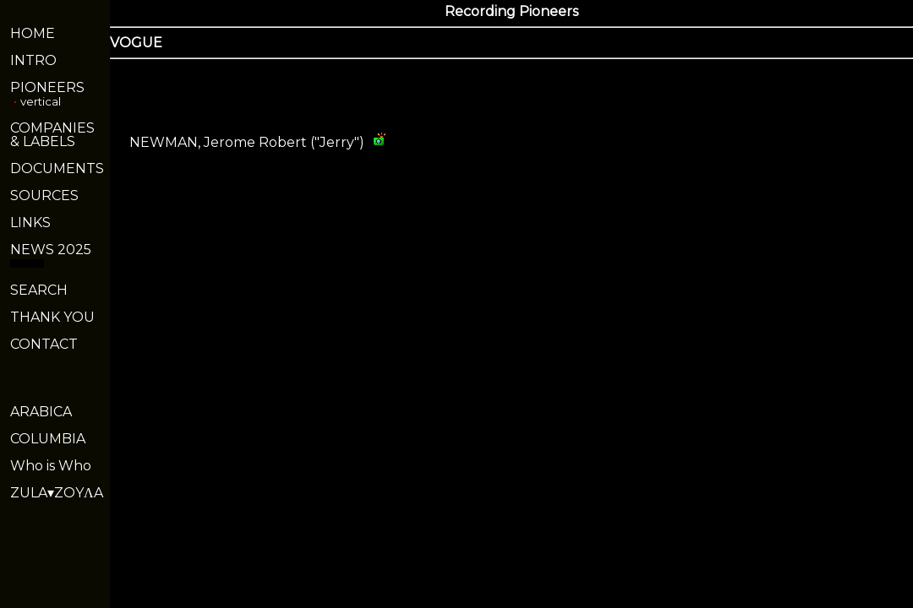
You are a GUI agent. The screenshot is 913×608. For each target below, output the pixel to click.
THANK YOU (52, 317)
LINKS (30, 222)
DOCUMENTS (57, 168)
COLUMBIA (47, 439)
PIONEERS (47, 87)
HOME (32, 33)
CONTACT (44, 344)
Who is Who (50, 466)
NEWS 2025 (50, 250)
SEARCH (39, 290)
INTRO (33, 60)
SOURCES (44, 195)
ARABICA (41, 412)
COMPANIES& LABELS (52, 134)
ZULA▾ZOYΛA (56, 493)
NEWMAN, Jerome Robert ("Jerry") (246, 142)
